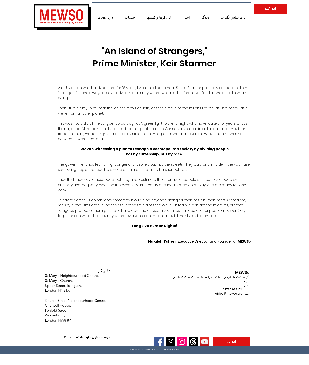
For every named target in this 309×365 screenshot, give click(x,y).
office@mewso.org (228, 294)
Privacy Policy (171, 349)
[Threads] (193, 341)
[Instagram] (182, 341)
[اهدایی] (231, 341)
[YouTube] (204, 341)
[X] (170, 341)
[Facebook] (159, 341)
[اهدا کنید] (270, 9)
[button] (105, 15)
